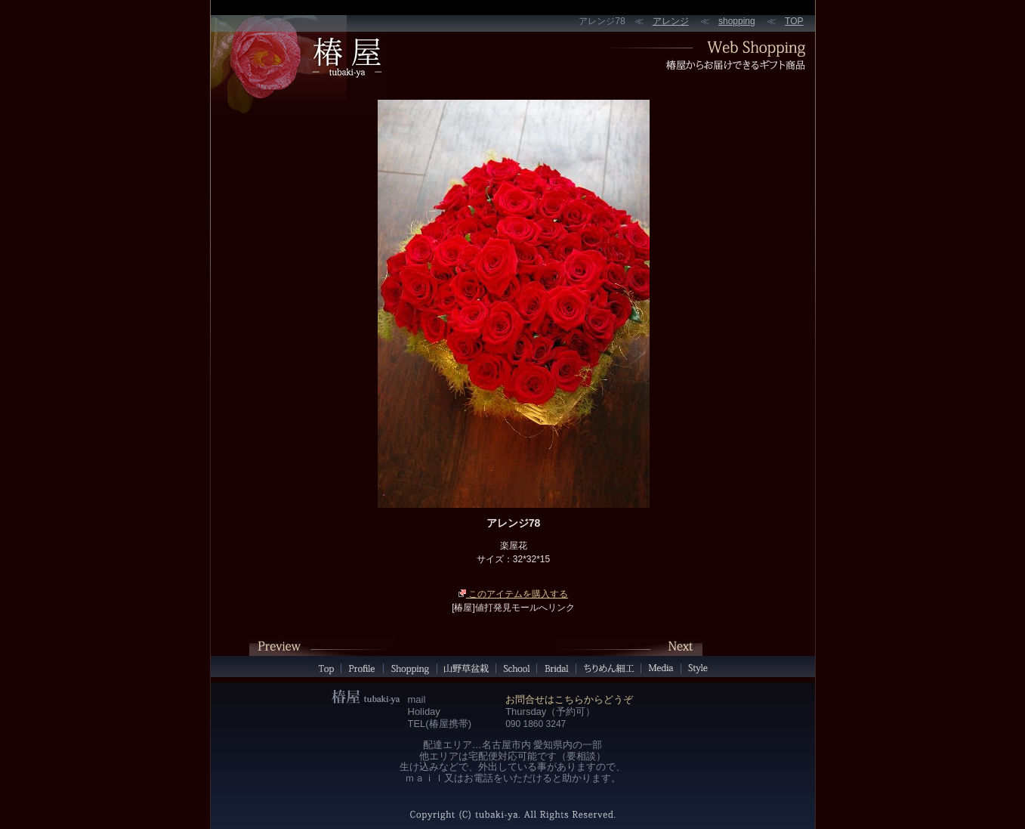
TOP (794, 21)
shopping (736, 21)
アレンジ (671, 21)
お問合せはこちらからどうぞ (569, 699)
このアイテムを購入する (513, 594)
